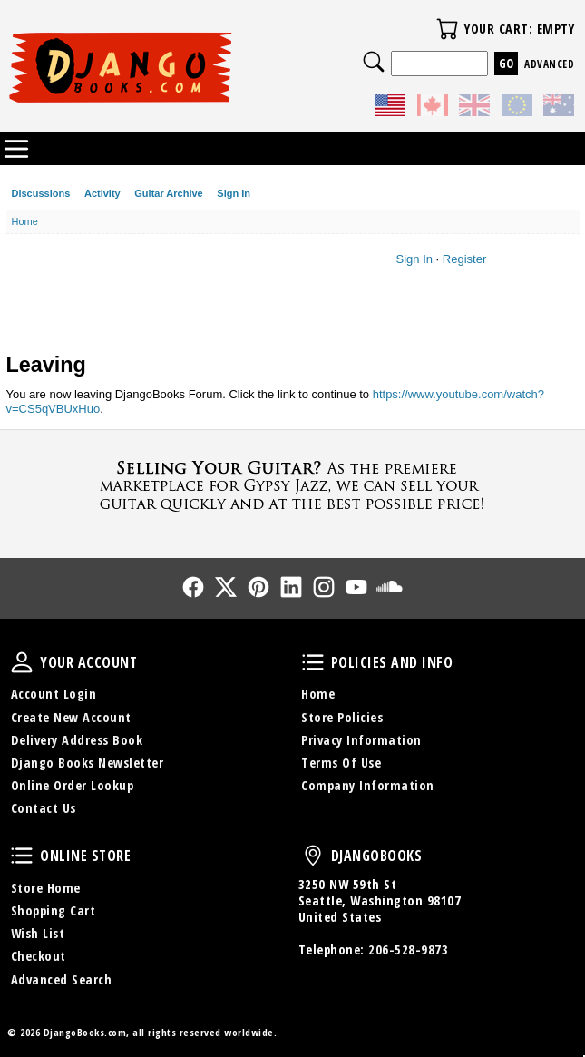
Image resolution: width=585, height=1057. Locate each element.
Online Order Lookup (72, 785)
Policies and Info (312, 662)
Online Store (21, 855)
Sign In (233, 193)
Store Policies (342, 717)
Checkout (38, 955)
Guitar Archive (168, 193)
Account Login (54, 693)
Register (464, 259)
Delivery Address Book (77, 740)
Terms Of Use (341, 762)
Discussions (41, 193)
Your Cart (447, 29)
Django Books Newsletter (87, 762)
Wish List (38, 933)
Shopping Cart (53, 910)
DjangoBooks (312, 855)
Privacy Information (361, 740)
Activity (102, 193)
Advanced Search (61, 979)
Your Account (21, 662)
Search (373, 61)
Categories (16, 148)
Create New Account (71, 717)
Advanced (549, 64)
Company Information (367, 785)
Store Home (46, 887)
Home (318, 693)
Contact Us (43, 808)
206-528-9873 (408, 949)
